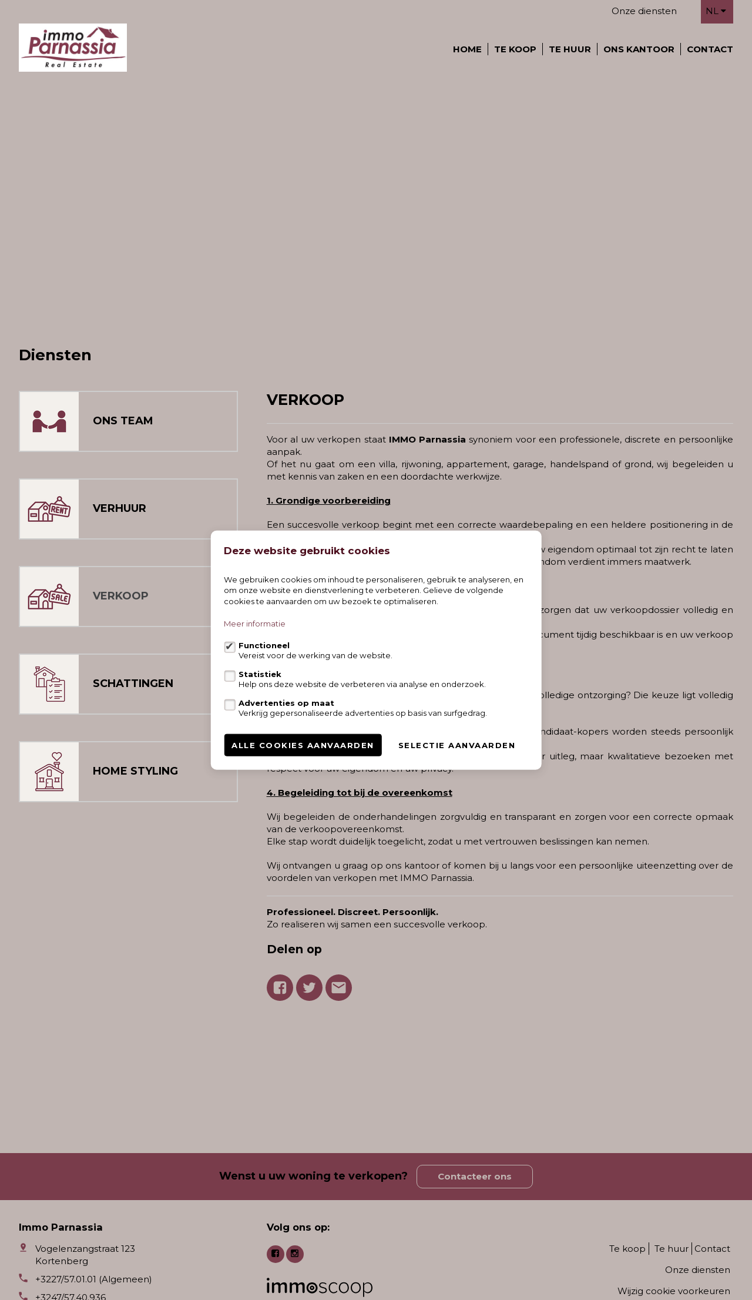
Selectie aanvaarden (457, 745)
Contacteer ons (475, 1176)
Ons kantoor (638, 49)
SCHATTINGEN (133, 683)
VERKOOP (121, 595)
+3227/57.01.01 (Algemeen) (93, 1279)
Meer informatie (255, 623)
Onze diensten (644, 10)
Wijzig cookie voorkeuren (673, 1290)
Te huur (570, 49)
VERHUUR (119, 508)
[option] (376, 208)
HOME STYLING (135, 771)
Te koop (515, 49)
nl (716, 10)
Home (467, 49)
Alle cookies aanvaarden (302, 745)
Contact (710, 49)
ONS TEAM (123, 420)
